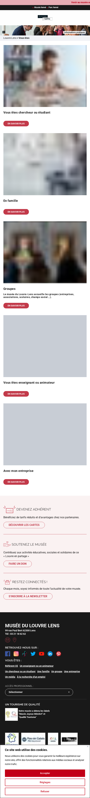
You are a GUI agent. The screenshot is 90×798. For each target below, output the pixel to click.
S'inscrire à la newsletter (28, 596)
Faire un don (17, 563)
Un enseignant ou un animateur (36, 666)
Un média (10, 677)
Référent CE (11, 666)
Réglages (45, 782)
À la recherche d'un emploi (31, 677)
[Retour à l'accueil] (45, 18)
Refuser (45, 791)
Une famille (43, 671)
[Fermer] (87, 746)
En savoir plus (16, 123)
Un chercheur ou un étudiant (20, 671)
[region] (45, 771)
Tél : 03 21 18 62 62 (15, 633)
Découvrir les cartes (24, 525)
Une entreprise (72, 671)
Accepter (45, 773)
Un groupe (56, 671)
